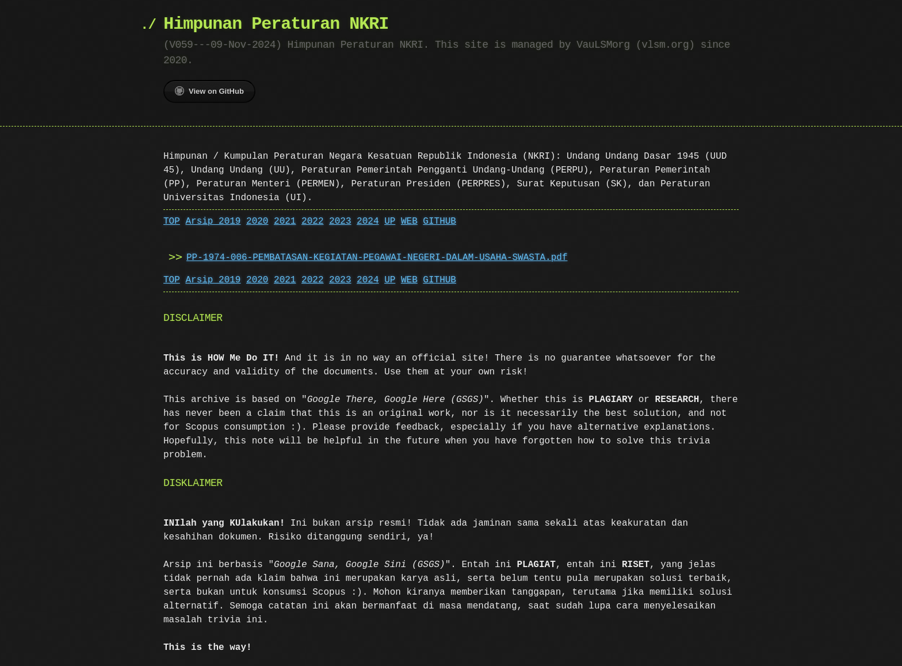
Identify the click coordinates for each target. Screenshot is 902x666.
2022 (312, 221)
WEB (409, 221)
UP (389, 221)
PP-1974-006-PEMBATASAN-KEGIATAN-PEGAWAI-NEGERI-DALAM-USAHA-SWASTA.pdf (376, 257)
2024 (368, 221)
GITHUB (439, 221)
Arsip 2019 (212, 221)
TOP (171, 221)
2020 (257, 221)
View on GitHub (209, 90)
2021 (285, 221)
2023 (340, 221)
